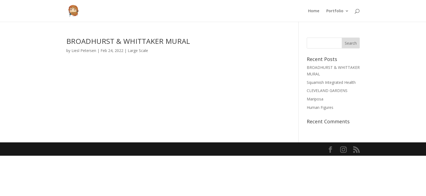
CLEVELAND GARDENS (327, 90)
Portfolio (334, 11)
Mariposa (315, 99)
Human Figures (320, 107)
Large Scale (138, 50)
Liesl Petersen (83, 50)
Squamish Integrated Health (331, 82)
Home (313, 11)
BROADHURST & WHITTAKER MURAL (128, 41)
